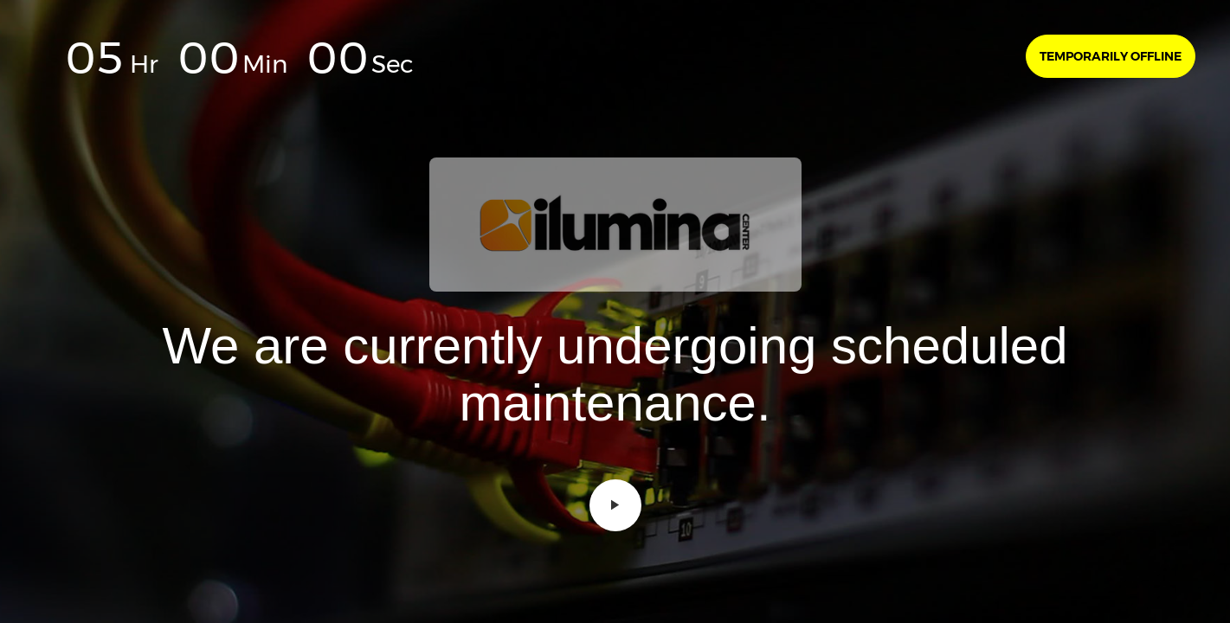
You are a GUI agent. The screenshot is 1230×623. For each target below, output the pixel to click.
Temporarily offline (1111, 56)
